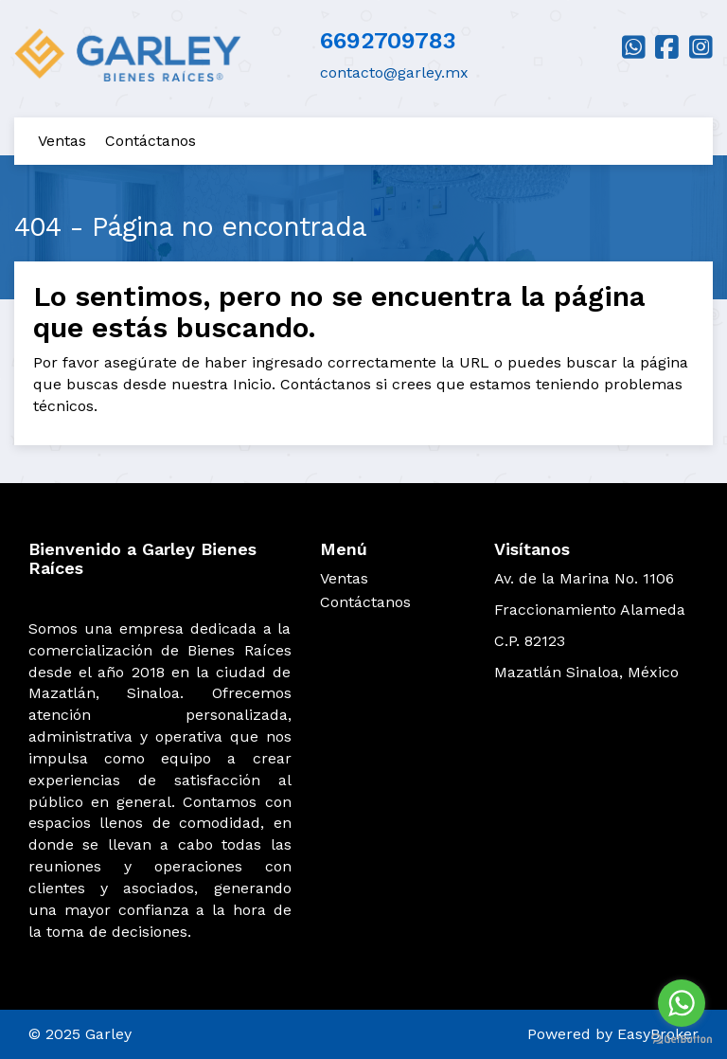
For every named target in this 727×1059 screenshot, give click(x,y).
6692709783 (388, 40)
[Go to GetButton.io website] (681, 1039)
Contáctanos (150, 141)
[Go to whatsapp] (681, 1003)
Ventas (62, 141)
